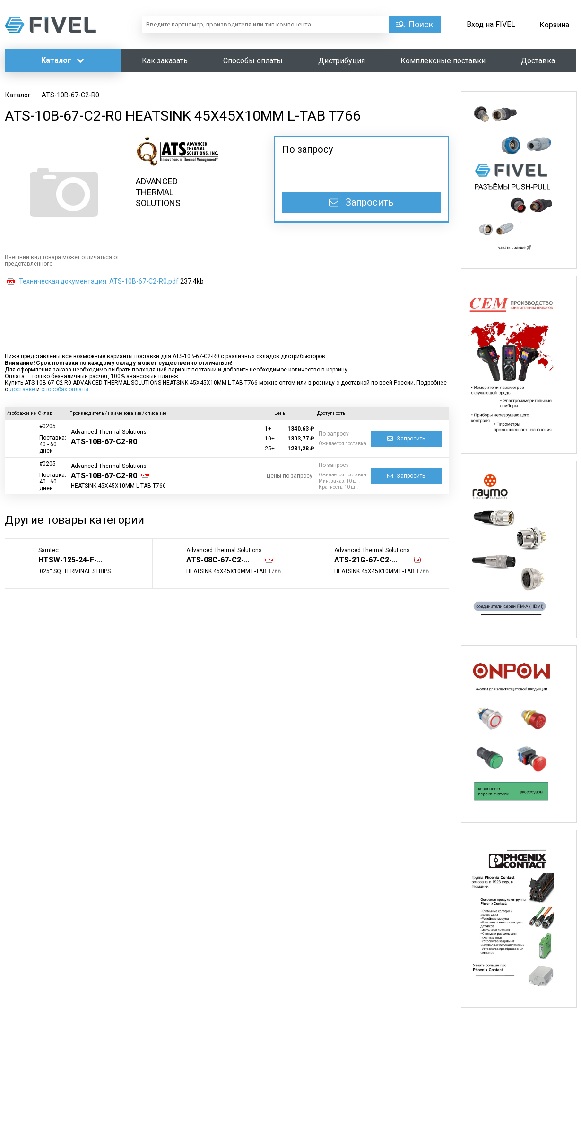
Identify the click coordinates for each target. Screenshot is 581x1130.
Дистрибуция (341, 60)
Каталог (62, 60)
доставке (22, 389)
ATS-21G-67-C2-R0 (367, 559)
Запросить (361, 202)
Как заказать (165, 60)
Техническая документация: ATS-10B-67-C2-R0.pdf (99, 281)
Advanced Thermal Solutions (109, 432)
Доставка (538, 60)
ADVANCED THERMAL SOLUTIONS (158, 192)
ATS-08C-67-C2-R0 (219, 559)
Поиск (420, 24)
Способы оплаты (253, 60)
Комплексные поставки (443, 60)
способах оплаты (64, 389)
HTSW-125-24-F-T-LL (75, 559)
